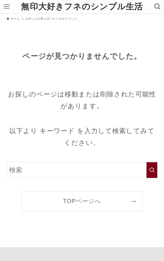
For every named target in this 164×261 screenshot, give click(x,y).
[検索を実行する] (151, 170)
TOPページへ (82, 201)
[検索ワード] (82, 170)
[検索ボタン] (157, 6)
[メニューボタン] (6, 6)
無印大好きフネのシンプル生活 (82, 6)
